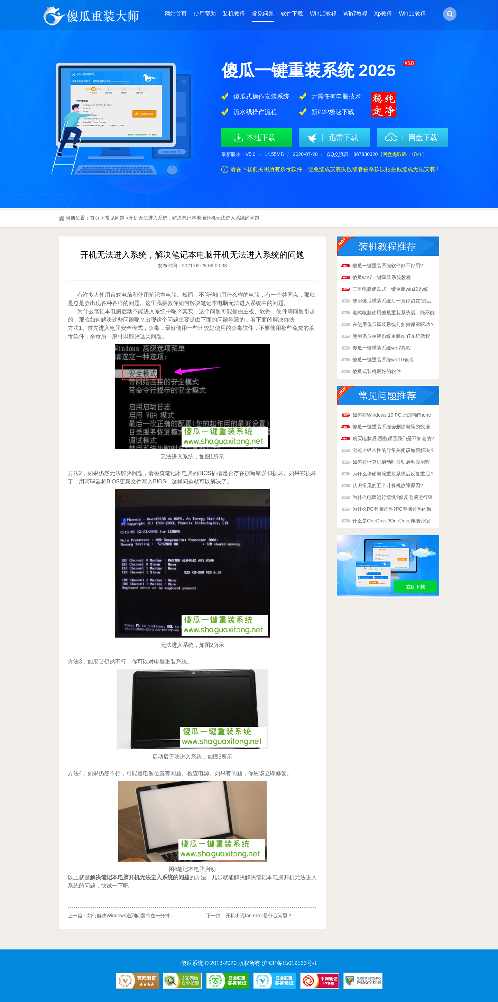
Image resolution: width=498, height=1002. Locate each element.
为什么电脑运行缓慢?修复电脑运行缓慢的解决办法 (392, 497)
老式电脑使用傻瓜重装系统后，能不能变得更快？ (393, 313)
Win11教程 (412, 14)
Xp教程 (383, 14)
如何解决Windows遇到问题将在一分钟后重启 (135, 915)
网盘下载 (422, 137)
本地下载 (261, 137)
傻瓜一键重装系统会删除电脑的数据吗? (391, 427)
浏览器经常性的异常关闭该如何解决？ (393, 450)
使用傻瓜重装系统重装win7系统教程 (391, 336)
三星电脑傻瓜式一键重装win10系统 (390, 289)
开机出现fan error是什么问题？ (258, 915)
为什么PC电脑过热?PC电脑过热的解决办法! (392, 509)
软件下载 (292, 14)
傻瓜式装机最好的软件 (376, 371)
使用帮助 (205, 14)
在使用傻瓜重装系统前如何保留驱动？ (393, 324)
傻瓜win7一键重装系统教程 (381, 277)
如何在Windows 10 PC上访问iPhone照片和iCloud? (391, 415)
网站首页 (176, 14)
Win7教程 (355, 14)
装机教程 (234, 14)
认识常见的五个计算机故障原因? (387, 485)
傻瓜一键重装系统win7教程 (381, 348)
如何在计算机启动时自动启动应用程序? (391, 462)
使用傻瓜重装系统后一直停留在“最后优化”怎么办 (392, 301)
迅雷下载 (343, 137)
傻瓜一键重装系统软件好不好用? (387, 265)
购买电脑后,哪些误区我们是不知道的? (393, 438)
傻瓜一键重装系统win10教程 (383, 359)
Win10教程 (323, 14)
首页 (95, 218)
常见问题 (263, 14)
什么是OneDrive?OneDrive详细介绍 (391, 520)
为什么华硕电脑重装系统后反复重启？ (393, 473)
